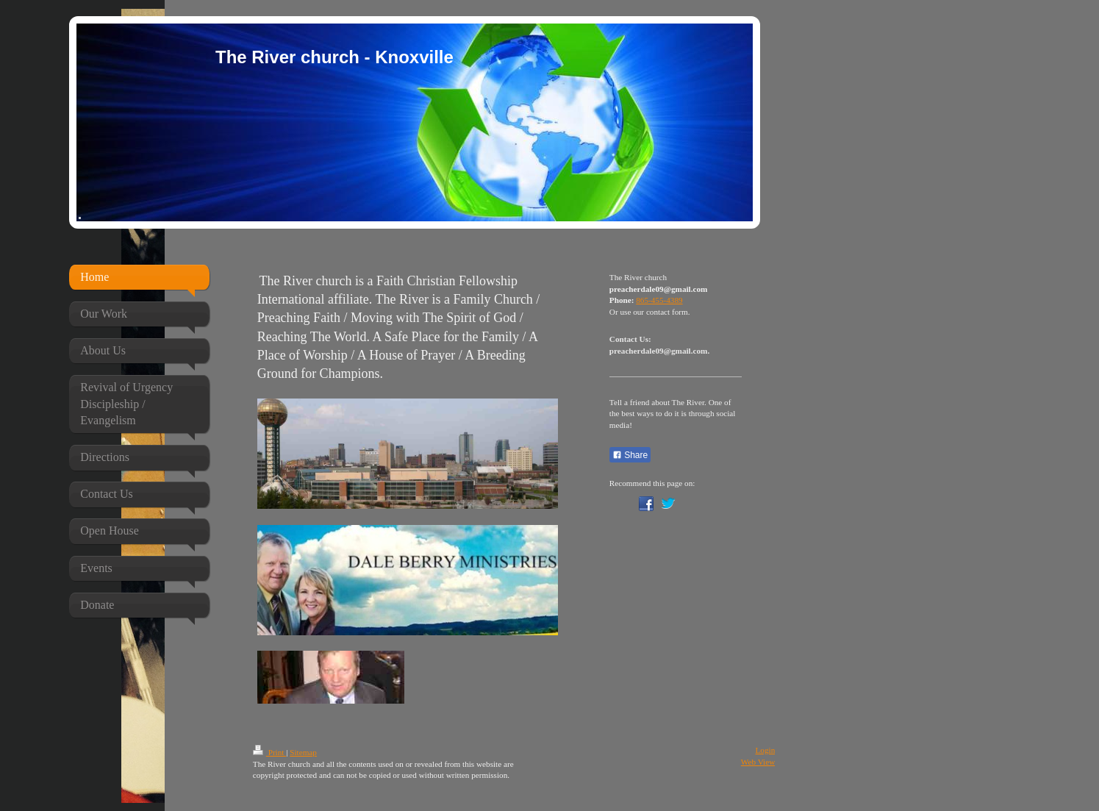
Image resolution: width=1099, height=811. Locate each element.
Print (269, 752)
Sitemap (303, 752)
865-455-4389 (659, 300)
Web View (758, 761)
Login (766, 750)
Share (630, 455)
